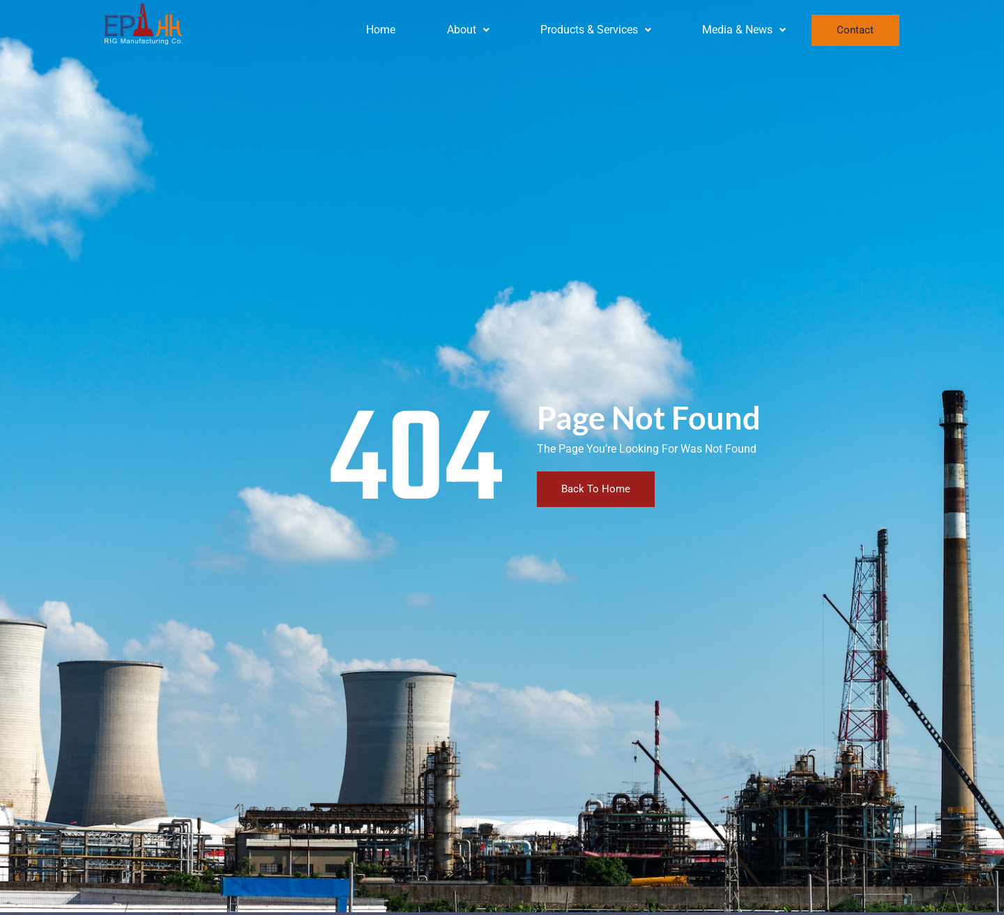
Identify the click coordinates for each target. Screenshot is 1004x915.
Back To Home (595, 489)
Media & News (744, 29)
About (468, 29)
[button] (468, 30)
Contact (855, 30)
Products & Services (595, 29)
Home (380, 29)
